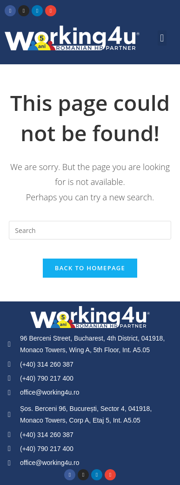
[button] (162, 38)
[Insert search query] (90, 230)
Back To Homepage (90, 268)
